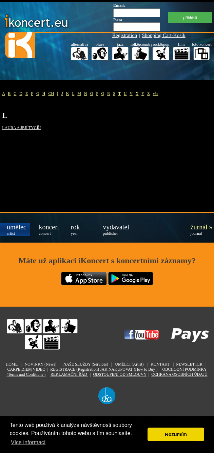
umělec (16, 229)
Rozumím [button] (176, 434)
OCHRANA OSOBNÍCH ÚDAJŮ (179, 374)
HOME (12, 364)
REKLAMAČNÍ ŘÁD (69, 374)
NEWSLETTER (189, 364)
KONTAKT (160, 364)
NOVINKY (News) (40, 364)
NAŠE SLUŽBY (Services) (85, 364)
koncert (49, 229)
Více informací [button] (28, 442)
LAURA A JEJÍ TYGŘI (21, 127)
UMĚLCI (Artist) (129, 364)
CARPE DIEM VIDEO (26, 369)
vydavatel (114, 229)
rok (75, 229)
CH (51, 93)
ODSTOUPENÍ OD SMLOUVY (119, 374)
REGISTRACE (74, 369)
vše (155, 93)
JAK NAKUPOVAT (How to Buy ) (128, 369)
